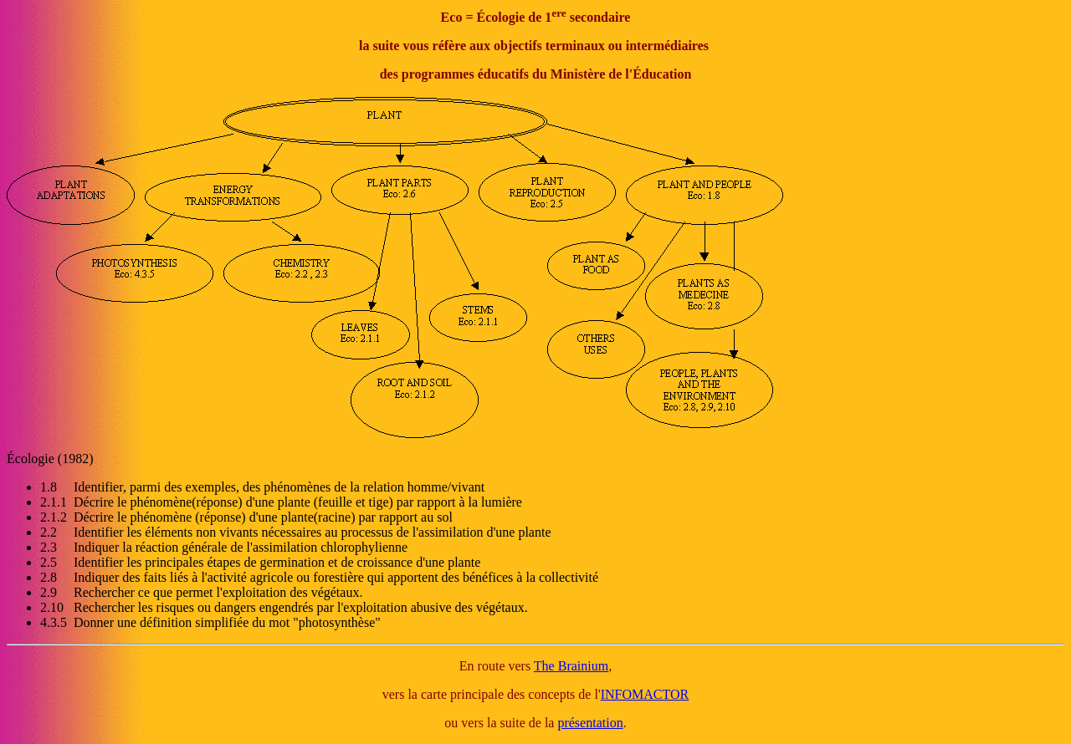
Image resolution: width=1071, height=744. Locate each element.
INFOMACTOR (645, 694)
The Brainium (571, 666)
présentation (590, 723)
